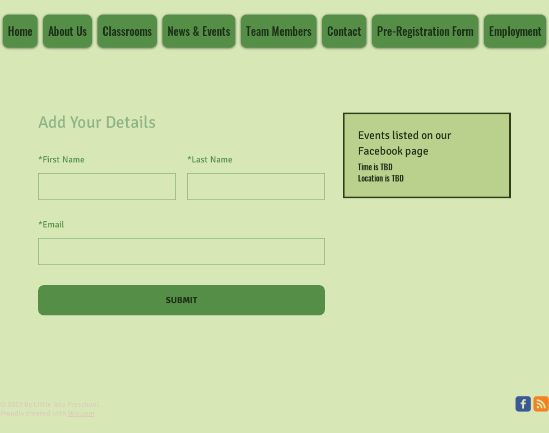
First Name (61, 159)
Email (51, 224)
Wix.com (81, 413)
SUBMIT (181, 300)
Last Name (209, 159)
